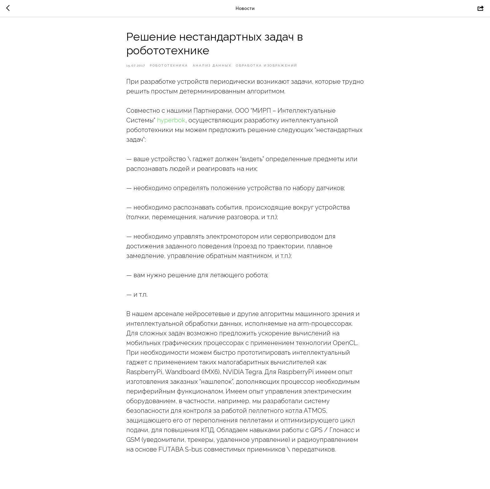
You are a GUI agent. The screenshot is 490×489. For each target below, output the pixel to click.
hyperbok (171, 120)
